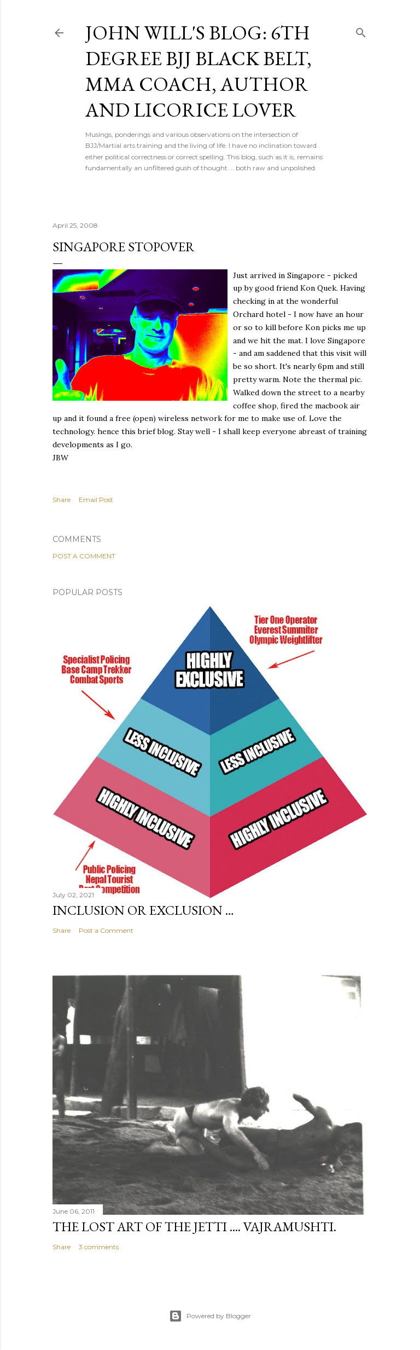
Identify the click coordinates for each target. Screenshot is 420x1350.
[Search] (361, 30)
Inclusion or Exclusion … (143, 910)
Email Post (96, 499)
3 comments (99, 1247)
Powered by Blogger (210, 1316)
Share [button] (61, 499)
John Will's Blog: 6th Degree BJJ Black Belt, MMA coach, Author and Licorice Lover (198, 71)
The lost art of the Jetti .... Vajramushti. (194, 1226)
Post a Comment (83, 556)
